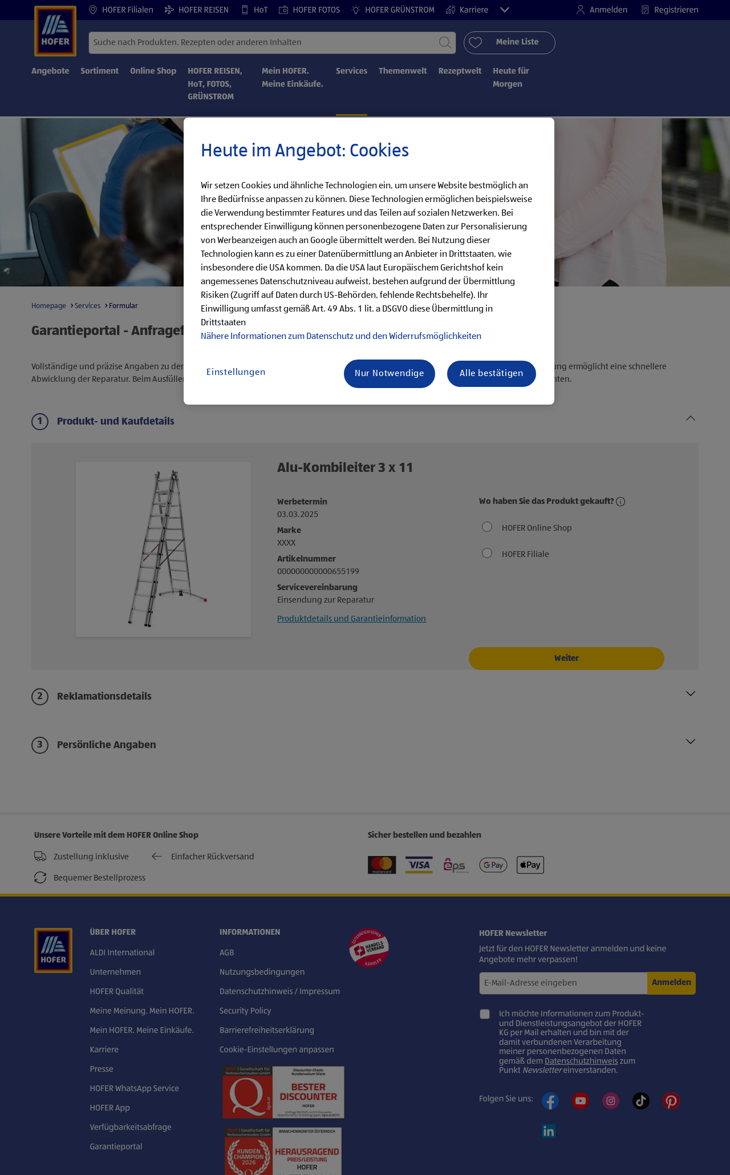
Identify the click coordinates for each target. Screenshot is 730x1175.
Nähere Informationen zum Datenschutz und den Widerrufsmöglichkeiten (341, 336)
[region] (369, 261)
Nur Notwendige (389, 373)
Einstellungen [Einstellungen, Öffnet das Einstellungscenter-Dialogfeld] (235, 372)
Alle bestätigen (492, 373)
